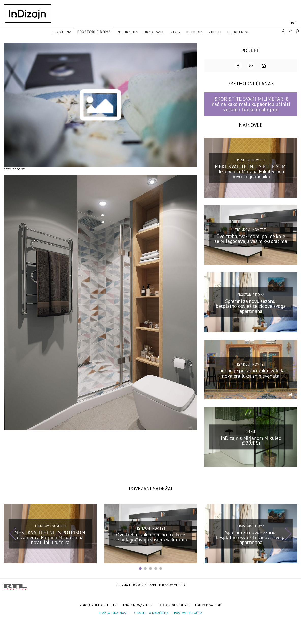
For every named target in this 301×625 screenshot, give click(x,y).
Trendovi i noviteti (251, 165)
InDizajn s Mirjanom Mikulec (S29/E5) (250, 446)
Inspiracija (127, 34)
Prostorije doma (94, 34)
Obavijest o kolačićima (151, 618)
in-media (194, 34)
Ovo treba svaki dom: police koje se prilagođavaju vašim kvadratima (251, 243)
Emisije (251, 437)
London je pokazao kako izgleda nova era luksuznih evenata (251, 378)
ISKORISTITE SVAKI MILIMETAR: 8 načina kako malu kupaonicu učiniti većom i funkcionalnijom (251, 109)
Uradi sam (153, 34)
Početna (63, 34)
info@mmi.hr (142, 610)
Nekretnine (238, 34)
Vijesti (214, 34)
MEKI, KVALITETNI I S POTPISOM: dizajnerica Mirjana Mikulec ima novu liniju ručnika (251, 176)
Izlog (174, 34)
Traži (293, 26)
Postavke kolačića (188, 618)
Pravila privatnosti (113, 618)
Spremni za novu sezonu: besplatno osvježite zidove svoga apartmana (251, 311)
